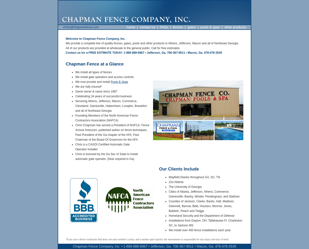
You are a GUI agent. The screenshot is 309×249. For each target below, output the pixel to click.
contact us (147, 27)
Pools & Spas (119, 82)
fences (178, 27)
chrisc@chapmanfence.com (81, 27)
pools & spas (210, 27)
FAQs (164, 27)
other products (235, 27)
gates (192, 27)
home (131, 27)
